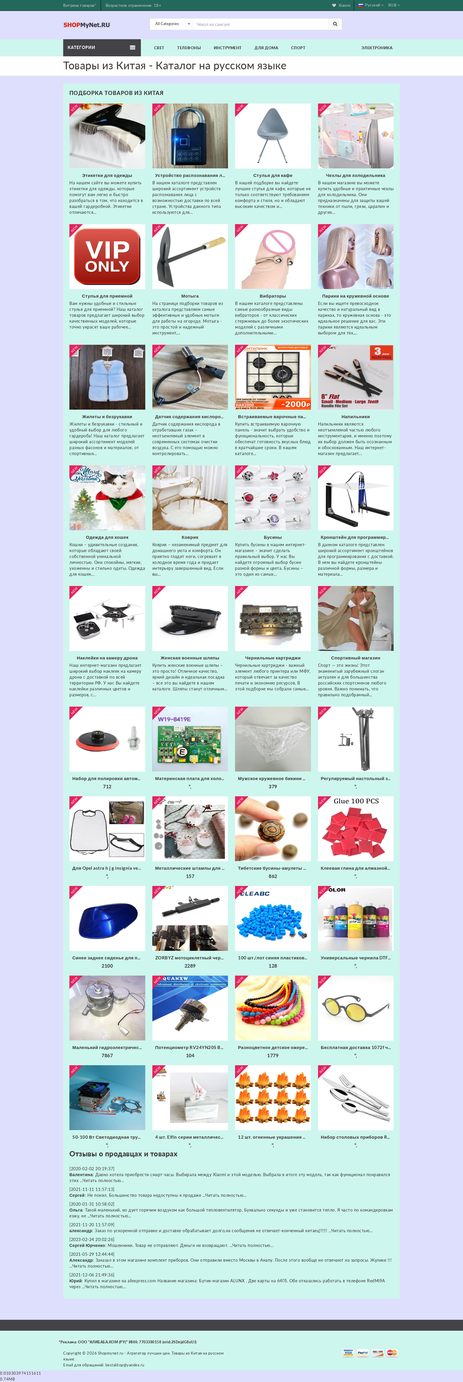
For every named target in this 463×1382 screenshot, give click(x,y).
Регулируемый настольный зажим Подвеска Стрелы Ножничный (357, 778)
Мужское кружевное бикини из (273, 778)
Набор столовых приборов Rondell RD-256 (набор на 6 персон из (357, 1137)
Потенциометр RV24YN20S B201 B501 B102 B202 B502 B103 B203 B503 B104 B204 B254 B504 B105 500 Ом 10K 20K (191, 1047)
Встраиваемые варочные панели (274, 416)
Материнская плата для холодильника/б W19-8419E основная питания (191, 778)
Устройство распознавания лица (191, 175)
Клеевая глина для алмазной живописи (357, 868)
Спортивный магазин (355, 657)
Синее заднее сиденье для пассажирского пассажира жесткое (108, 957)
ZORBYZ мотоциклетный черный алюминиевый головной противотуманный (191, 957)
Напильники (356, 416)
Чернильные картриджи (273, 657)
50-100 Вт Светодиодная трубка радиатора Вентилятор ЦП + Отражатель (108, 1137)
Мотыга (190, 295)
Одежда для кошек (107, 537)
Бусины (273, 537)
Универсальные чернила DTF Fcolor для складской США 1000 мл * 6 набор (357, 957)
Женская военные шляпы (190, 657)
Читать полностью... (103, 1180)
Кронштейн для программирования (357, 537)
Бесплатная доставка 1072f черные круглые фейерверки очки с (357, 1047)
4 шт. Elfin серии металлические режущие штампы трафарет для (191, 1137)
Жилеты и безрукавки (107, 416)
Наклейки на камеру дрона (107, 657)
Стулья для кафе (273, 175)
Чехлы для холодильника (355, 175)
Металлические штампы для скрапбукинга (191, 868)
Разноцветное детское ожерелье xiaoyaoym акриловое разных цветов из (274, 1047)
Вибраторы (273, 295)
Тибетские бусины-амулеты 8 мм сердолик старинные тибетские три (274, 868)
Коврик (190, 537)
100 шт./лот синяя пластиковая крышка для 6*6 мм (274, 957)
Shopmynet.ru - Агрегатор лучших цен (134, 1353)
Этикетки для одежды (107, 175)
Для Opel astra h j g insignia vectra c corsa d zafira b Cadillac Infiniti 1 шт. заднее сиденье (108, 868)
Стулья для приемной (107, 295)
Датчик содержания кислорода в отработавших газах (191, 416)
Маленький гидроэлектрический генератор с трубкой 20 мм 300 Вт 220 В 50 (108, 1047)
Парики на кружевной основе (355, 295)
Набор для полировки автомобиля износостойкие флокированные (108, 778)
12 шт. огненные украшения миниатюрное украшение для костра (274, 1137)
